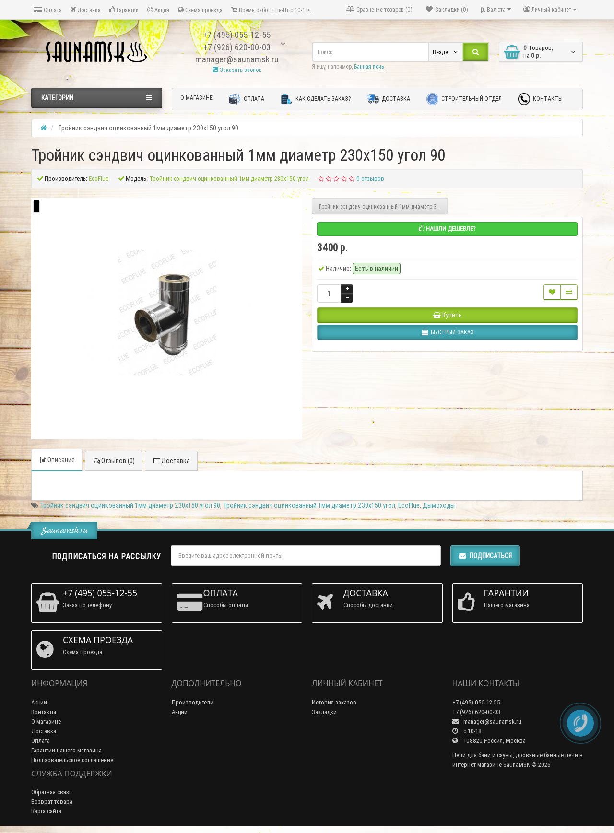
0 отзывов (370, 179)
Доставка (86, 9)
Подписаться (485, 555)
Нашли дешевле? (447, 228)
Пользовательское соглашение (72, 760)
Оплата (48, 9)
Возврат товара (51, 802)
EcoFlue (409, 505)
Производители (192, 702)
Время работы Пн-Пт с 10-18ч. (271, 9)
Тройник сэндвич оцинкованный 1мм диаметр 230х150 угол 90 (130, 505)
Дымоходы (439, 505)
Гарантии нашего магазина (66, 750)
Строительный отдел (464, 99)
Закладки (324, 712)
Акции (39, 702)
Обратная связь (51, 792)
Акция (158, 9)
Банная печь (369, 66)
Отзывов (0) (114, 461)
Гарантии (124, 9)
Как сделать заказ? (316, 99)
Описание (57, 460)
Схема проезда (200, 9)
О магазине (196, 97)
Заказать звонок (237, 69)
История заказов (334, 702)
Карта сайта (46, 811)
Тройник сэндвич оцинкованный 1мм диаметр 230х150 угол (309, 505)
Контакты (540, 99)
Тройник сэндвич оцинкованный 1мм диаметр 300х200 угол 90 (383, 206)
